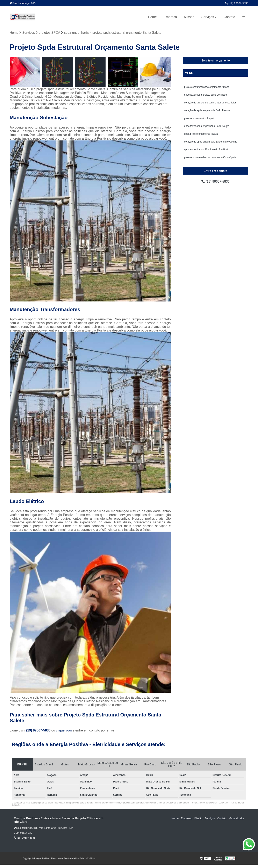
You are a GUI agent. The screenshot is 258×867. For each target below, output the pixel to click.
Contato (229, 17)
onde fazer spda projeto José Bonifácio (205, 94)
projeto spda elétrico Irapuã (199, 118)
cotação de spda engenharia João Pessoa (207, 110)
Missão (189, 17)
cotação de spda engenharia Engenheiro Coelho (210, 141)
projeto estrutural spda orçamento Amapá (206, 87)
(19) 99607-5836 (236, 3)
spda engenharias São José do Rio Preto (206, 149)
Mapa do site (236, 818)
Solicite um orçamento (215, 60)
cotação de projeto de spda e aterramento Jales (210, 102)
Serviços (207, 17)
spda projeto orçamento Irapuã (201, 133)
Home (152, 17)
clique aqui (64, 730)
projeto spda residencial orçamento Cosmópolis (210, 157)
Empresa (170, 17)
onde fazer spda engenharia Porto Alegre (206, 126)
